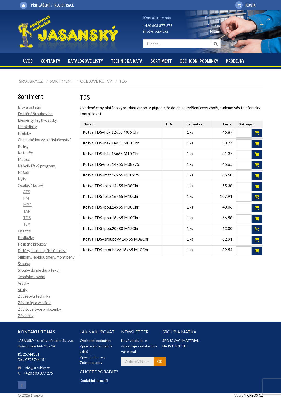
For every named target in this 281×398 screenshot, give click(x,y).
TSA (26, 224)
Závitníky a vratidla (34, 302)
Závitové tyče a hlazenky (39, 309)
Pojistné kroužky (32, 244)
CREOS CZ (255, 395)
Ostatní (24, 231)
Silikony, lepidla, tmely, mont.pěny (46, 257)
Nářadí (23, 172)
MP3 (27, 204)
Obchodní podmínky (199, 61)
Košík (245, 5)
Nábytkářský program (36, 165)
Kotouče (25, 152)
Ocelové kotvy (96, 81)
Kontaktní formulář (94, 380)
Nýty (22, 178)
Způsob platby (91, 362)
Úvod (28, 61)
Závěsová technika (34, 296)
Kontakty (50, 61)
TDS (123, 81)
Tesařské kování (31, 276)
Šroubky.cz (31, 81)
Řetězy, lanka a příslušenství (42, 250)
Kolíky (23, 146)
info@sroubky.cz (155, 31)
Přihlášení (40, 5)
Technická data (127, 61)
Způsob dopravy (93, 357)
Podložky (26, 237)
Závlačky (26, 315)
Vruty (22, 289)
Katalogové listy (85, 61)
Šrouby (24, 263)
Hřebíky (24, 133)
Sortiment (161, 61)
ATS (26, 191)
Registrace (64, 5)
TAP (27, 211)
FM (26, 198)
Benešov (214, 25)
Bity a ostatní (29, 107)
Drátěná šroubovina (35, 113)
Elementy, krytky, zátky (37, 120)
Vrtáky (23, 283)
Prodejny (235, 61)
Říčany (215, 31)
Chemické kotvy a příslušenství (44, 139)
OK (159, 361)
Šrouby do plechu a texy (38, 270)
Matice (24, 159)
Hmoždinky (27, 126)
